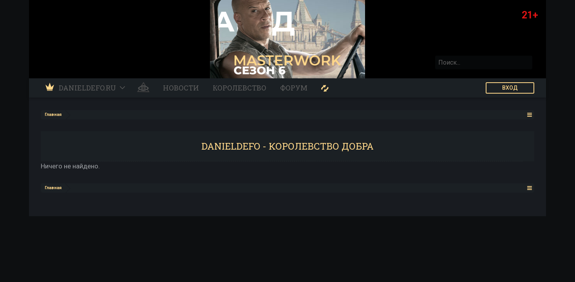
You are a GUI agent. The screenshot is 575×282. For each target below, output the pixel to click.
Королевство (239, 87)
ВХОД (510, 88)
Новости (181, 87)
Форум (293, 87)
